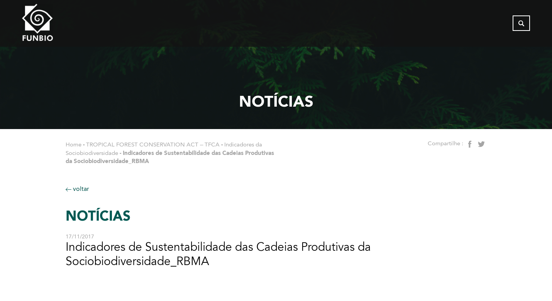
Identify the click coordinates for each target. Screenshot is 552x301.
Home (73, 144)
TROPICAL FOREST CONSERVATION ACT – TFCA (153, 144)
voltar (77, 188)
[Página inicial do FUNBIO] (58, 25)
